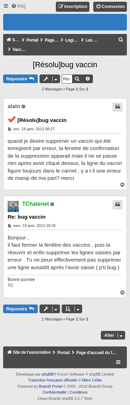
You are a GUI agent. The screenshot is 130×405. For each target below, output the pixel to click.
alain (14, 106)
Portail (32, 40)
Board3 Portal (50, 386)
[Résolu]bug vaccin (65, 64)
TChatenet (35, 204)
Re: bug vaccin (26, 217)
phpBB (47, 374)
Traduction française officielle (52, 380)
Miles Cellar (92, 380)
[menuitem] (18, 6)
